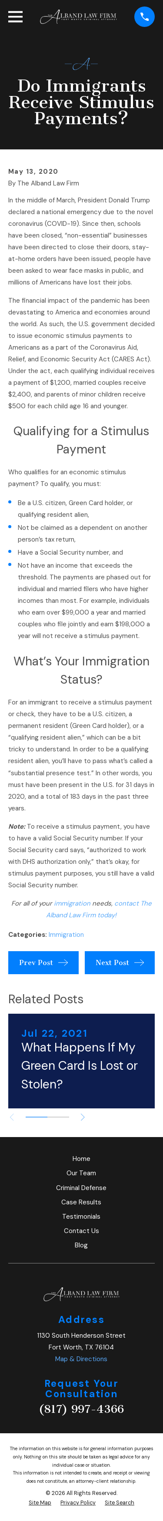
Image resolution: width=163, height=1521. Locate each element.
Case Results (81, 1202)
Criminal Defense (81, 1188)
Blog (81, 1245)
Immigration (66, 934)
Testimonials (81, 1216)
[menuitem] (40, 1503)
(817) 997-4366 (81, 1409)
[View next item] (82, 1117)
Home (81, 1158)
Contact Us (81, 1231)
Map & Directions (81, 1359)
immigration (72, 903)
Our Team (81, 1173)
